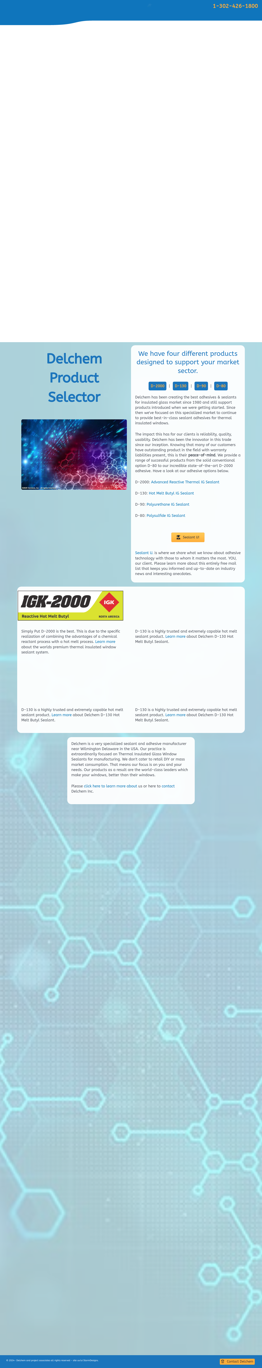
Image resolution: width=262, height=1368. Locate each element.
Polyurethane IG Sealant (168, 504)
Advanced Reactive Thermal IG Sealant (185, 482)
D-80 (221, 386)
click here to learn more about (110, 1337)
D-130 (180, 386)
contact (168, 1337)
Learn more (105, 641)
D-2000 (157, 386)
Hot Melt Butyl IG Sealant (171, 493)
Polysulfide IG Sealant (166, 515)
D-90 (201, 386)
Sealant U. (144, 553)
